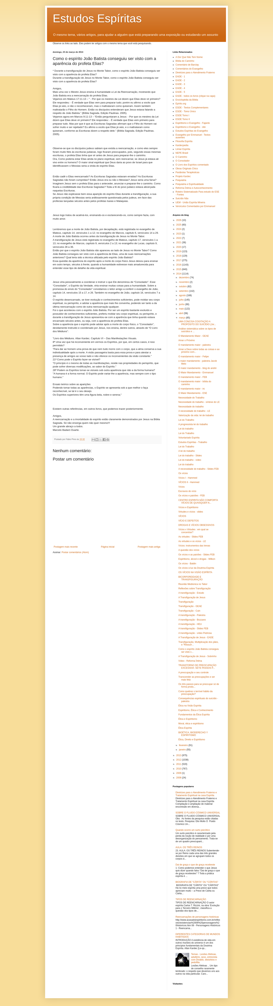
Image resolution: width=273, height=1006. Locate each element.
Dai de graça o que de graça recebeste (195, 864)
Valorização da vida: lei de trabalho (196, 415)
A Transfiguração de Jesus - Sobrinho (197, 656)
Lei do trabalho (185, 428)
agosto (182, 295)
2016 (179, 264)
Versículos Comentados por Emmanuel (195, 206)
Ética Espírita (185, 728)
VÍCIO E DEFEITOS (188, 520)
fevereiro (183, 745)
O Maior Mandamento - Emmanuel (195, 372)
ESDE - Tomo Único (186, 111)
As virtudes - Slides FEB (190, 536)
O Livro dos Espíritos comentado (192, 164)
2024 (179, 229)
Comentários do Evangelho (189, 68)
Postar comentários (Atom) (75, 552)
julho (181, 299)
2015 (179, 269)
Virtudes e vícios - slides (190, 511)
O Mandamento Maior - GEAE (193, 336)
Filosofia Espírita (184, 141)
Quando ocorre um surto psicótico (193, 830)
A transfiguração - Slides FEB (193, 628)
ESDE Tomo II (183, 119)
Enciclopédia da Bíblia (187, 99)
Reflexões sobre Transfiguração (194, 588)
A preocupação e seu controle (193, 672)
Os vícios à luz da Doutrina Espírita (196, 568)
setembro (184, 291)
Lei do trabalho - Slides (190, 455)
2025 (179, 224)
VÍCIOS (182, 516)
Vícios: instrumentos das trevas (194, 545)
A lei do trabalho (186, 451)
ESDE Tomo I (182, 115)
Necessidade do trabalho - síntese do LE (199, 402)
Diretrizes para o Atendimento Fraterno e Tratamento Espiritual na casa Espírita (196, 793)
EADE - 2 (180, 80)
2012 (179, 759)
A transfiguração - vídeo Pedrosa (195, 633)
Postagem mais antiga (149, 546)
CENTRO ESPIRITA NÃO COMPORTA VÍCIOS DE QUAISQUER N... (198, 501)
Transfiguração (186, 602)
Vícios (181, 486)
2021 (179, 242)
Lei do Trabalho (186, 420)
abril (181, 313)
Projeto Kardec (183, 176)
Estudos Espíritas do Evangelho (192, 131)
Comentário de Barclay (187, 64)
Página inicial (107, 546)
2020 (179, 247)
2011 (179, 764)
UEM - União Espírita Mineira (190, 202)
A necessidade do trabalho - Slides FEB (198, 469)
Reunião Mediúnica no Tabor (193, 584)
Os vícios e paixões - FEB (191, 495)
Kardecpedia (182, 145)
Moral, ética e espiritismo (191, 723)
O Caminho (181, 157)
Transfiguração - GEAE (190, 606)
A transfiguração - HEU (190, 624)
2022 (179, 238)
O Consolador (183, 160)
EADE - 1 (180, 76)
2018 (179, 255)
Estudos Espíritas (97, 18)
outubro (183, 286)
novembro (184, 282)
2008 (179, 777)
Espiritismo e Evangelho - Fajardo (193, 123)
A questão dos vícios (188, 550)
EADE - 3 (180, 84)
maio (181, 308)
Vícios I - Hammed (187, 478)
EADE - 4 (180, 88)
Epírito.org (181, 103)
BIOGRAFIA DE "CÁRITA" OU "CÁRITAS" (197, 882)
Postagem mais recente (66, 546)
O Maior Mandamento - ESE (192, 393)
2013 (179, 755)
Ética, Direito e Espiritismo (191, 739)
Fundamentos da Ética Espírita (194, 714)
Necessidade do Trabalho (191, 397)
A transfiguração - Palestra (191, 615)
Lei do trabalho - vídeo (189, 460)
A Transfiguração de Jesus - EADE (196, 637)
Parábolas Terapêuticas (187, 172)
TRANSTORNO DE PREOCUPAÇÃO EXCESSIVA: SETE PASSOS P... (197, 666)
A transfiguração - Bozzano (192, 619)
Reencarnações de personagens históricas (197, 917)
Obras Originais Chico (187, 168)
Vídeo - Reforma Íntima (190, 661)
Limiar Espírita (183, 149)
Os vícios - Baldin (187, 563)
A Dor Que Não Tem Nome (189, 57)
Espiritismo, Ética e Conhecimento (195, 710)
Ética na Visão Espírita (189, 705)
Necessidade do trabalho (191, 406)
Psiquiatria (181, 180)
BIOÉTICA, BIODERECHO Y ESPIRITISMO (193, 734)
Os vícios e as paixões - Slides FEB (196, 554)
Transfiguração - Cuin (189, 610)
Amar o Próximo (186, 340)
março (182, 317)
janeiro (182, 749)
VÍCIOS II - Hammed (188, 482)
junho (182, 304)
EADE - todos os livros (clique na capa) (195, 96)
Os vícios (183, 473)
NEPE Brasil (182, 153)
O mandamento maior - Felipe (193, 356)
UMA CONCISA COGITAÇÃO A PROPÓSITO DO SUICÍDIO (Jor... (197, 322)
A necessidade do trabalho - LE (194, 411)
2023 (179, 233)
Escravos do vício (187, 491)
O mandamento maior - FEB (192, 377)
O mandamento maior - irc (191, 388)
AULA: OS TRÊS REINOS (189, 847)
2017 (179, 260)
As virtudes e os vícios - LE (192, 541)
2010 (179, 768)
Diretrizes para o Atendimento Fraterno (195, 72)
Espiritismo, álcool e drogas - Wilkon (196, 559)
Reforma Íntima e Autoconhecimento (194, 188)
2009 (179, 773)
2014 (179, 273)
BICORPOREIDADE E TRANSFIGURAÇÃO (190, 578)
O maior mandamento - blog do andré (197, 368)
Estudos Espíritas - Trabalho (192, 442)
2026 (179, 220)
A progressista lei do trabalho (193, 424)
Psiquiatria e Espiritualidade (190, 184)
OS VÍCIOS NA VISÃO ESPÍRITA (195, 572)
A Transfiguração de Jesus (191, 597)
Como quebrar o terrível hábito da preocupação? (195, 692)
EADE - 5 (180, 92)
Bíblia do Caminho (185, 61)
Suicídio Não (182, 198)
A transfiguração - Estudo (191, 593)
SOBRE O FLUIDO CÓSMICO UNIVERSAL (198, 812)
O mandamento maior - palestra (194, 345)
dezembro (184, 277)
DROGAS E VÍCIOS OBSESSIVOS (196, 525)
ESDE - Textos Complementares (192, 107)
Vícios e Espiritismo (188, 507)
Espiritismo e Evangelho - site (191, 127)
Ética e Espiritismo (187, 719)
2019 (179, 251)
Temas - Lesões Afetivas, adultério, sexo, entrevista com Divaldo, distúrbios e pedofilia (204, 958)
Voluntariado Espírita (189, 437)
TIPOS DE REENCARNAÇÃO (191, 899)
